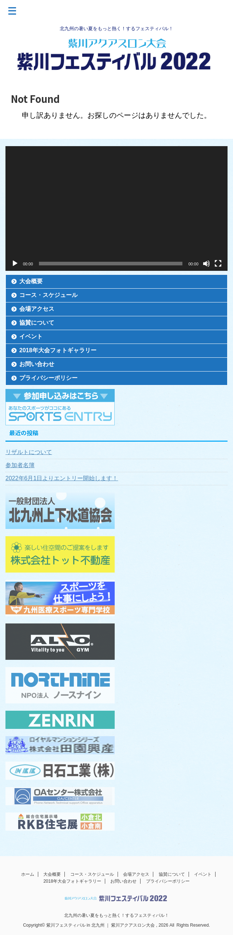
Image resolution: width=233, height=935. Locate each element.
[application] (116, 208)
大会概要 (31, 281)
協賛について (36, 323)
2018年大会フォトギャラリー (57, 350)
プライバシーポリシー (48, 378)
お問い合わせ (36, 364)
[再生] (15, 263)
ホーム (27, 874)
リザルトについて (28, 452)
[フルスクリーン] (218, 263)
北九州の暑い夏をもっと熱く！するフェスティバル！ (116, 915)
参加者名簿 (20, 465)
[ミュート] (206, 263)
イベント (31, 336)
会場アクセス (36, 309)
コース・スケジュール (48, 295)
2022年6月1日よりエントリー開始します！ (61, 478)
